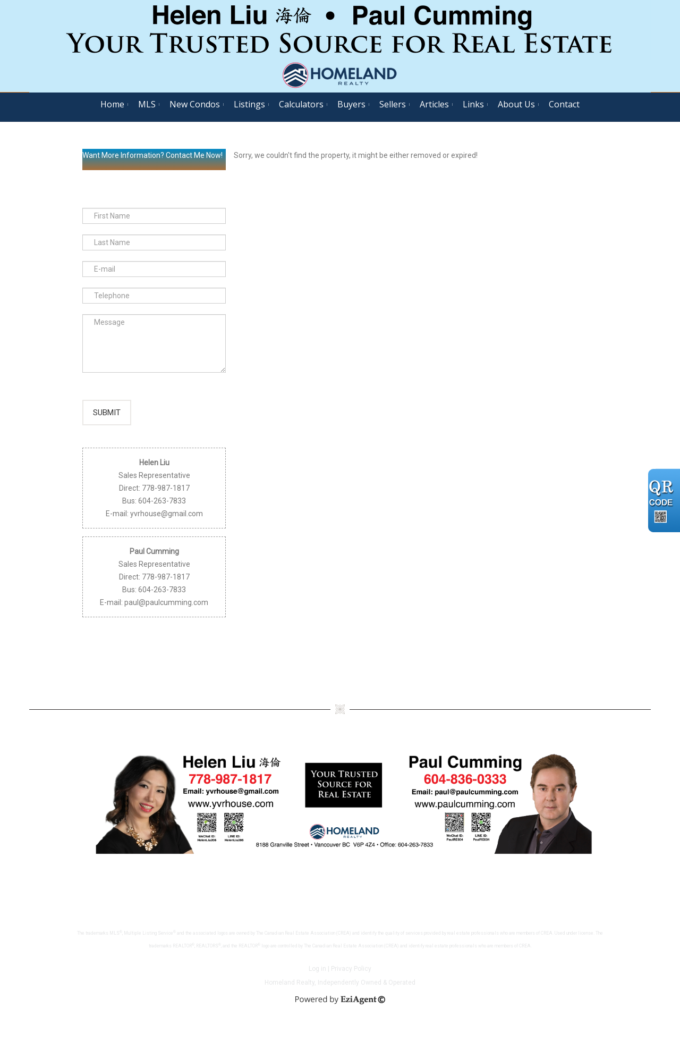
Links (473, 104)
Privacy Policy (351, 980)
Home (112, 104)
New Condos (194, 104)
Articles (434, 104)
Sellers (392, 104)
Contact (564, 104)
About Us (516, 104)
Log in (317, 980)
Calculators (301, 104)
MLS (147, 104)
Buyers (351, 104)
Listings (249, 104)
